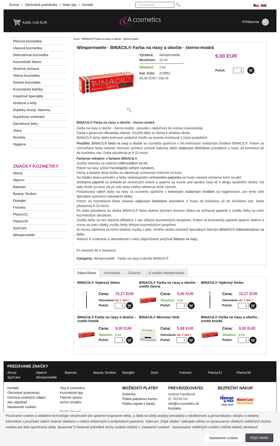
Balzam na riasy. (186, 239)
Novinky (19, 137)
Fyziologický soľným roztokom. (132, 168)
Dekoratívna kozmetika (30, 55)
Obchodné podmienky (41, 5)
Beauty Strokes (24, 194)
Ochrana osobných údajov (26, 397)
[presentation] (87, 273)
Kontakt (87, 5)
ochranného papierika (165, 177)
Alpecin (18, 180)
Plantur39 (20, 221)
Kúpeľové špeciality (28, 96)
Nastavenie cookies (21, 407)
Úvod (77, 38)
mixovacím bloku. (120, 196)
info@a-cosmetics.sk (183, 403)
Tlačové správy (71, 397)
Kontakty (174, 408)
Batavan (19, 187)
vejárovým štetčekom (194, 148)
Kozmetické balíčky (28, 89)
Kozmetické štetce (27, 62)
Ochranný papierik (90, 182)
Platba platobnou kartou (139, 399)
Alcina (18, 173)
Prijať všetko (259, 438)
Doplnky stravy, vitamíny (31, 110)
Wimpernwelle (24, 235)
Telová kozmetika (26, 75)
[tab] (87, 273)
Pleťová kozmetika (27, 41)
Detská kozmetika (27, 82)
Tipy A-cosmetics (72, 388)
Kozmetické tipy (71, 393)
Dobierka (128, 394)
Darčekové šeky (25, 124)
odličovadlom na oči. (133, 163)
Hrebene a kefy (24, 103)
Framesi (19, 207)
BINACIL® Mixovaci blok (159, 317)
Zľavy (17, 130)
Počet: (104, 305)
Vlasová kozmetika (27, 48)
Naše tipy (70, 5)
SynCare (20, 228)
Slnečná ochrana (26, 69)
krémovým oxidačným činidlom (191, 192)
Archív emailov (71, 402)
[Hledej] (177, 4)
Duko (154, 372)
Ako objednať (17, 402)
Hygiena (19, 144)
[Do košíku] (250, 70)
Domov (14, 5)
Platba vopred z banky (138, 403)
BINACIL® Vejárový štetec (98, 282)
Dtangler (19, 201)
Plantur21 (20, 214)
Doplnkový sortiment (29, 117)
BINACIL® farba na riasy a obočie (117, 143)
